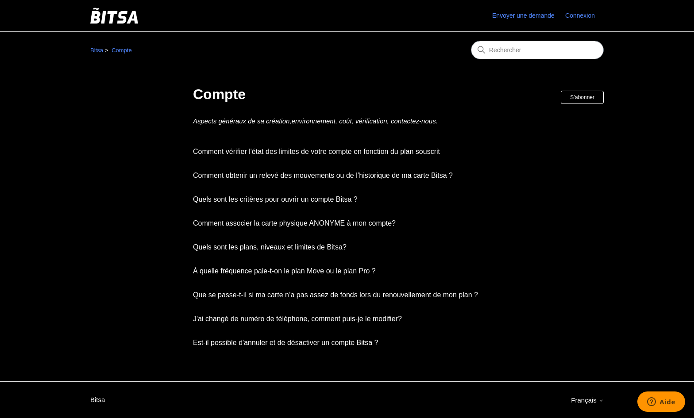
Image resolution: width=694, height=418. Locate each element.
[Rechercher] (537, 50)
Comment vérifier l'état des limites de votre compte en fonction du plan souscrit (316, 151)
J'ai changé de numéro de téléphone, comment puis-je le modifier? (297, 318)
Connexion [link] (580, 15)
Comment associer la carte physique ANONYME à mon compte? (294, 223)
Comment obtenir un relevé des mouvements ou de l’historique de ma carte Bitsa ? (323, 175)
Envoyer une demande (523, 15)
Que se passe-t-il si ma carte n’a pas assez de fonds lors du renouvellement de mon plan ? (335, 295)
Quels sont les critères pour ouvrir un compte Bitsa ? (275, 199)
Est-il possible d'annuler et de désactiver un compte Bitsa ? (285, 342)
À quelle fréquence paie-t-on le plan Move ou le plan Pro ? (284, 271)
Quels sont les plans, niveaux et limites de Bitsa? (270, 247)
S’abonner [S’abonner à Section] (582, 97)
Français (587, 400)
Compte (122, 50)
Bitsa (96, 50)
